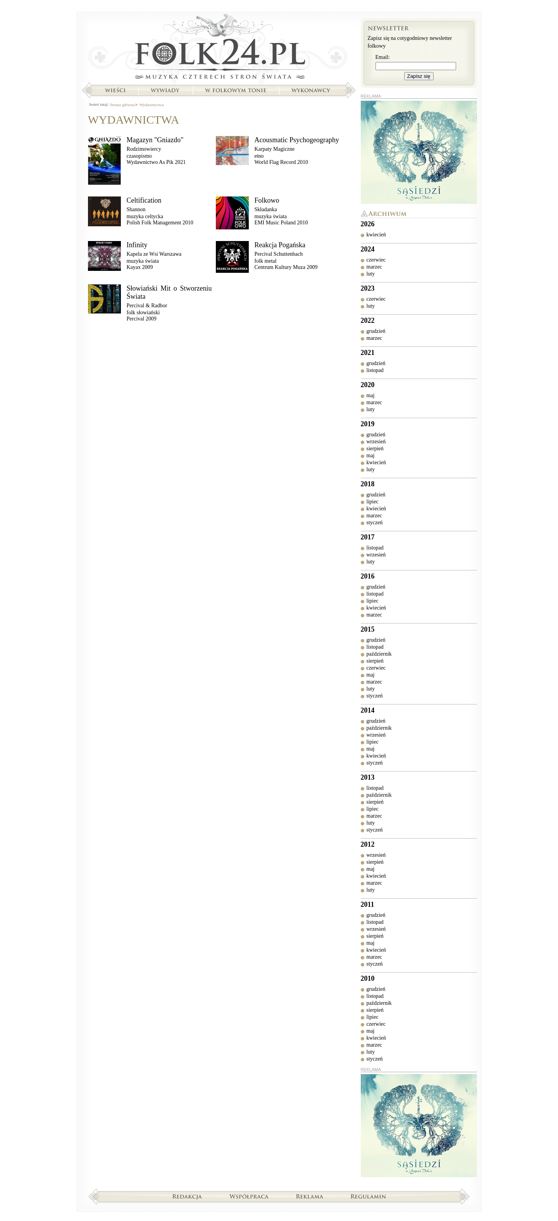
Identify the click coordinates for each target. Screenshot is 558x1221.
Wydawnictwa (151, 104)
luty (371, 274)
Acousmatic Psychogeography (297, 140)
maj (371, 395)
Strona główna (218, 48)
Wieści (115, 90)
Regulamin (368, 1196)
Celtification (144, 200)
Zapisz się (419, 76)
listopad (375, 370)
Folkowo (267, 200)
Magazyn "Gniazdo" (155, 140)
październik (379, 654)
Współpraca (249, 1196)
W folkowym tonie (235, 90)
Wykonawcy (311, 90)
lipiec (373, 502)
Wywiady (165, 90)
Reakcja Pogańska (280, 245)
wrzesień (376, 441)
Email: (382, 57)
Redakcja (187, 1196)
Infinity (137, 245)
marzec (374, 267)
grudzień (376, 331)
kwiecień (376, 235)
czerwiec (376, 260)
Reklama (310, 1196)
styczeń (375, 522)
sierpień (375, 448)
